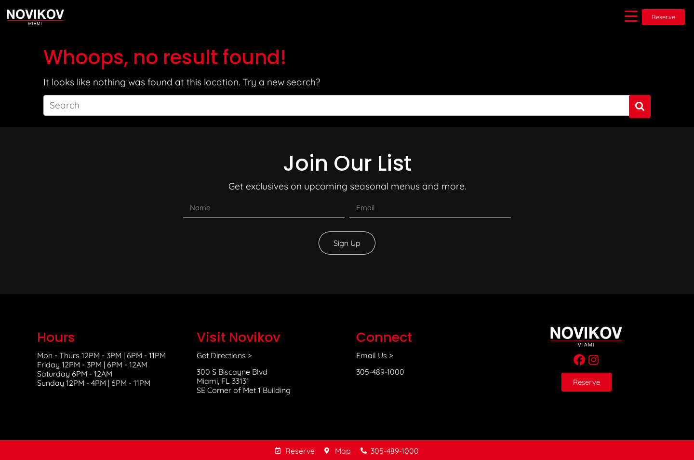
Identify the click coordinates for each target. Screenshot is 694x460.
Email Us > (374, 355)
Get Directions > (224, 355)
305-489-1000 (380, 372)
